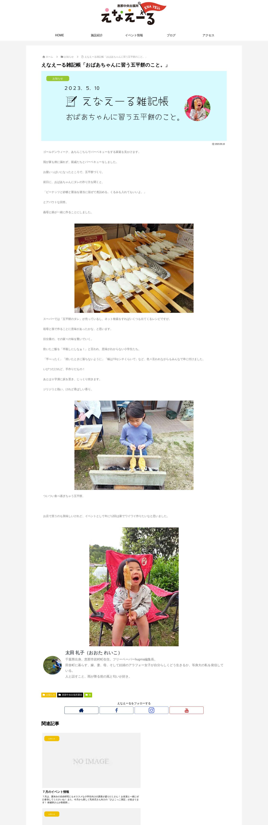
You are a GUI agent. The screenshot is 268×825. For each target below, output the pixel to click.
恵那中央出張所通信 (70, 695)
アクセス (162, 813)
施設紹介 (117, 813)
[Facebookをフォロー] (129, 710)
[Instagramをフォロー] (138, 710)
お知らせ (48, 695)
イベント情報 (134, 813)
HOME (104, 813)
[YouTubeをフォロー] (147, 710)
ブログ (150, 813)
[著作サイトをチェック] (121, 710)
